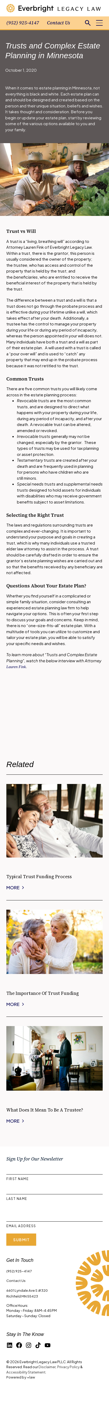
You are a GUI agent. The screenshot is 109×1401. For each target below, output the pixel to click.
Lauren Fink (16, 667)
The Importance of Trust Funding (42, 993)
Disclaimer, (48, 1366)
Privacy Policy (68, 1366)
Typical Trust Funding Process (39, 876)
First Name (17, 1179)
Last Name (16, 1199)
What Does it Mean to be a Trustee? (44, 1110)
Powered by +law (20, 1377)
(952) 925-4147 (22, 22)
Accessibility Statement (25, 1372)
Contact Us (58, 22)
